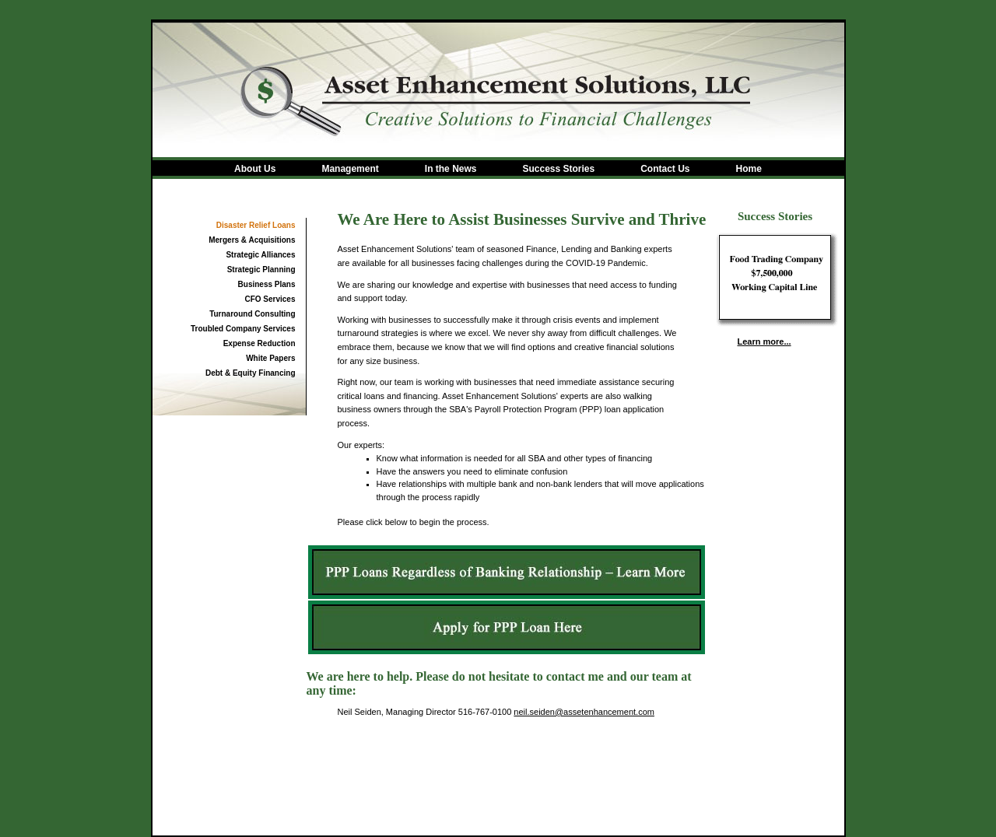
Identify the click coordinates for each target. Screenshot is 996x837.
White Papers (270, 358)
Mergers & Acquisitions (252, 240)
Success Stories (558, 168)
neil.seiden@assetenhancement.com (584, 711)
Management (349, 168)
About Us (254, 168)
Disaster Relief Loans (256, 225)
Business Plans (267, 284)
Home (749, 168)
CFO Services (269, 299)
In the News (451, 168)
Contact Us (664, 168)
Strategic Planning (261, 269)
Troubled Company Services (243, 328)
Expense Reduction (259, 343)
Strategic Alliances (260, 254)
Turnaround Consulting (252, 314)
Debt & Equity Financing (250, 373)
